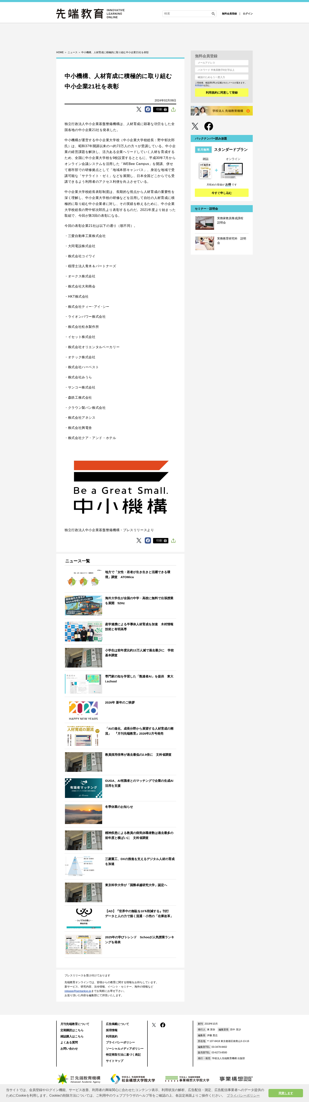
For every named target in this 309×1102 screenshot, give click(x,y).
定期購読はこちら (72, 1030)
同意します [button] (286, 1093)
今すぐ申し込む (222, 193)
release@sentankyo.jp (78, 991)
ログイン (248, 13)
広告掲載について (117, 1024)
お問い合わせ (69, 1048)
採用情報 (111, 1030)
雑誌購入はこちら (72, 1036)
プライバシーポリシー (120, 1042)
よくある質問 (69, 1042)
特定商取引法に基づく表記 (123, 1054)
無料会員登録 (229, 13)
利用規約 (199, 85)
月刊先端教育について (74, 1024)
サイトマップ (114, 1060)
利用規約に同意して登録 (222, 92)
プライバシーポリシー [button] (243, 1095)
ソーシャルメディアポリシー (125, 1048)
